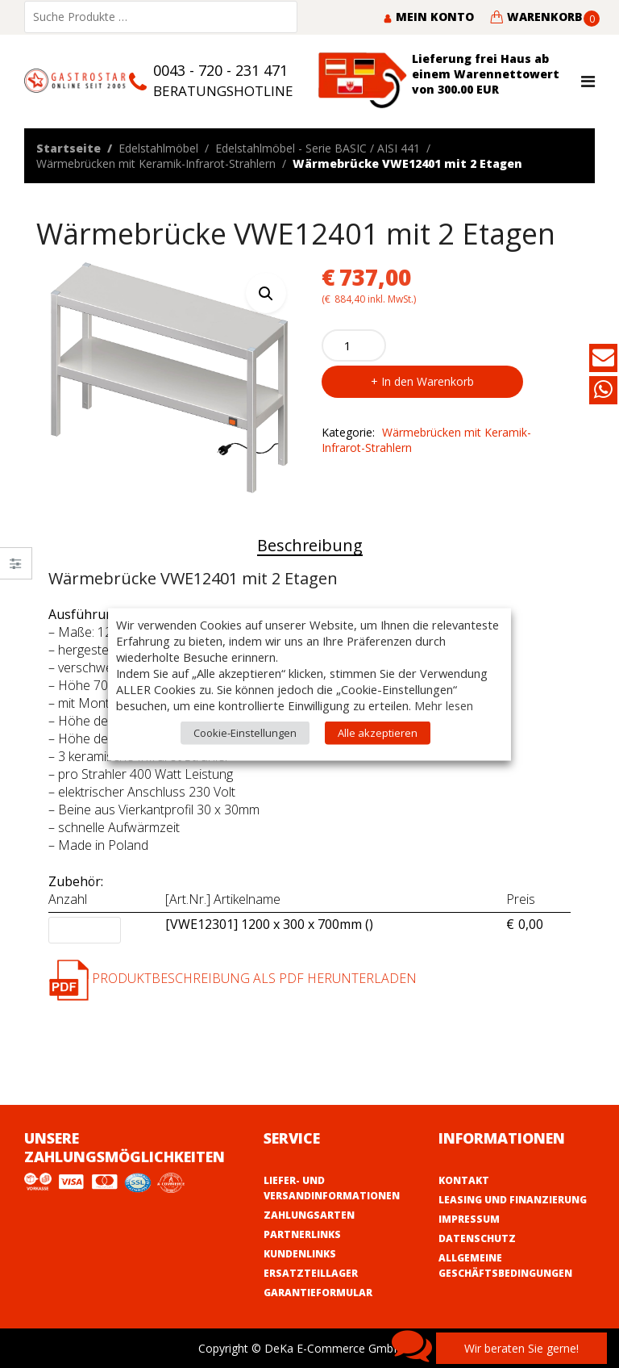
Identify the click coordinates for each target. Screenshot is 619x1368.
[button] (266, 293)
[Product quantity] (354, 345)
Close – (15, 568)
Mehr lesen (443, 705)
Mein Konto (428, 16)
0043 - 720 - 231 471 (220, 70)
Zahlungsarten (309, 1215)
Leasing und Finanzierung (512, 1200)
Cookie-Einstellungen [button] (245, 732)
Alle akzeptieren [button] (378, 732)
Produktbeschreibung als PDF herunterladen (232, 978)
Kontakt (463, 1180)
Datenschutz (477, 1238)
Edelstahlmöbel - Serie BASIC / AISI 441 (317, 148)
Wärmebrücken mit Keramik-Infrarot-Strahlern (156, 163)
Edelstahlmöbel (158, 148)
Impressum (469, 1219)
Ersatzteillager (311, 1273)
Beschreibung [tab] (310, 545)
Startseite (68, 148)
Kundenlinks (300, 1254)
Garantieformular (318, 1292)
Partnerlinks (302, 1234)
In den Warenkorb (427, 381)
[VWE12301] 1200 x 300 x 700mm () (269, 925)
